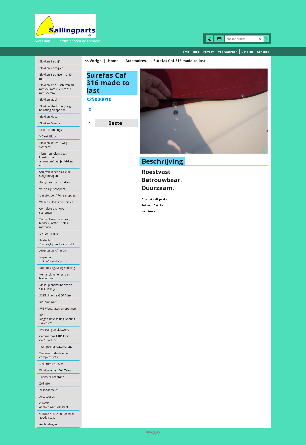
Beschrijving (162, 161)
